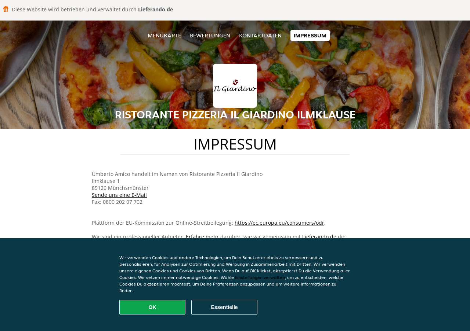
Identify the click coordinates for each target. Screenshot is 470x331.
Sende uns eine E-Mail (119, 194)
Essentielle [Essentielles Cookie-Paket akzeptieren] (224, 307)
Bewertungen (210, 35)
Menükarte (164, 35)
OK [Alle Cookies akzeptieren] (152, 307)
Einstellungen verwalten (260, 277)
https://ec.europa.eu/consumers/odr (279, 222)
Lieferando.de (319, 236)
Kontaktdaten (260, 35)
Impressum (310, 35)
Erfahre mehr (202, 236)
